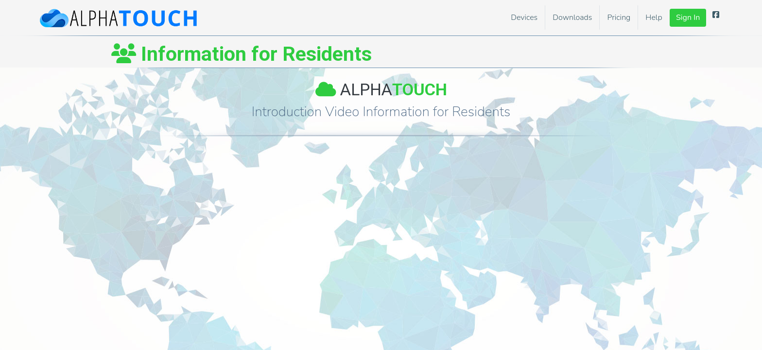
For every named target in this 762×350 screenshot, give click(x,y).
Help (653, 17)
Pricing (618, 17)
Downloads (572, 17)
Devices (524, 17)
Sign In (688, 17)
